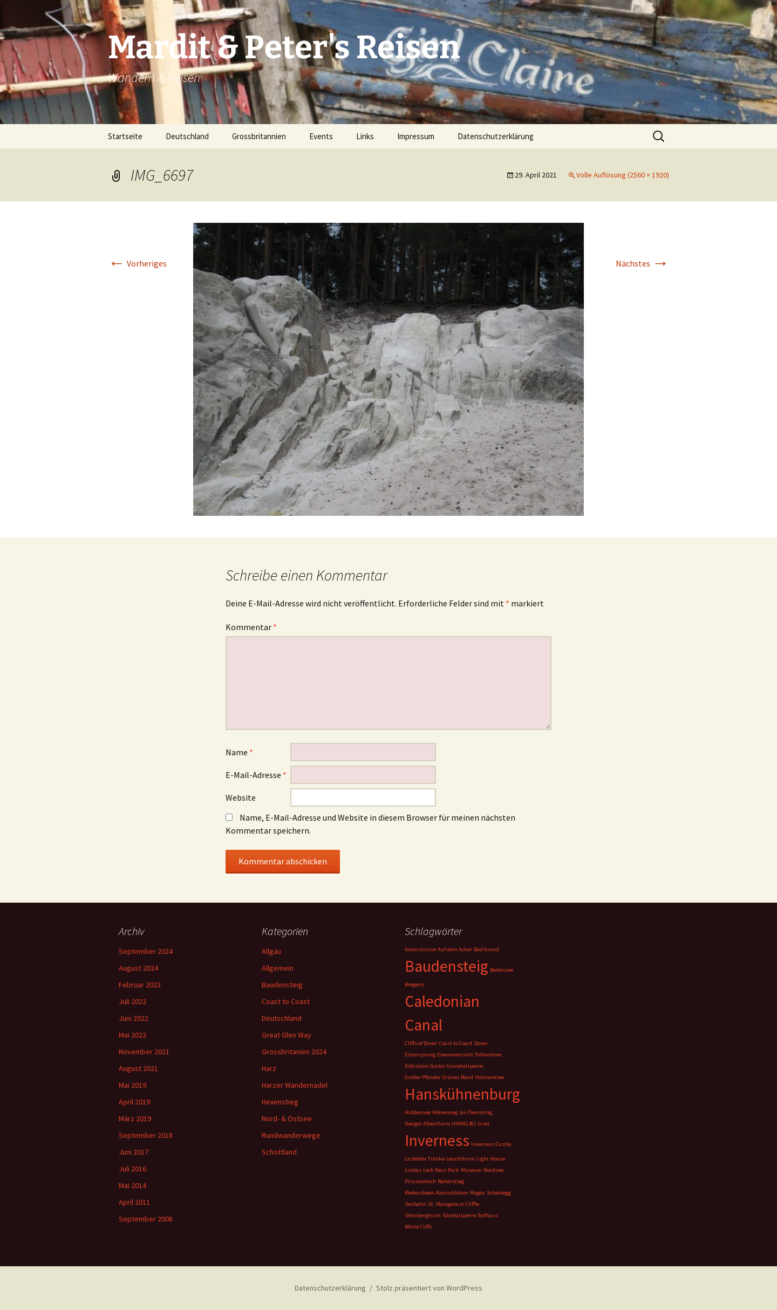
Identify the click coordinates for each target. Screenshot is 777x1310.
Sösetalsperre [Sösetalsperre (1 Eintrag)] (459, 1215)
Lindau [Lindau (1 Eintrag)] (413, 1169)
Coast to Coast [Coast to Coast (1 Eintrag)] (456, 1043)
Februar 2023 (140, 985)
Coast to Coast (286, 1001)
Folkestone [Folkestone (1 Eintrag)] (488, 1054)
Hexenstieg (280, 1102)
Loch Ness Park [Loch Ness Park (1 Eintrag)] (441, 1169)
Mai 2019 (132, 1085)
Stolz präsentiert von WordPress (429, 1288)
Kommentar (251, 627)
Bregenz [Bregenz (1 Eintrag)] (415, 984)
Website (241, 797)
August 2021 (138, 1068)
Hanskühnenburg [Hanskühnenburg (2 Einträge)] (462, 1094)
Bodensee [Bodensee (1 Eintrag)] (501, 969)
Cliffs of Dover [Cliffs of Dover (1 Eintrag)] (421, 1043)
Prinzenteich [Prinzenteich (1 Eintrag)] (420, 1181)
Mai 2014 (132, 1185)
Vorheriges (137, 263)
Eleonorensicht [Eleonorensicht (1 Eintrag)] (455, 1054)
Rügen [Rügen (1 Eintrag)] (477, 1192)
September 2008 (146, 1219)
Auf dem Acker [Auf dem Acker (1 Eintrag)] (455, 949)
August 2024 (138, 968)
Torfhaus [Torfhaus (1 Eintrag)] (488, 1215)
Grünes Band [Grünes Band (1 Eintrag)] (457, 1077)
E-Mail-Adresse (256, 774)
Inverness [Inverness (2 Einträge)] (437, 1140)
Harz (269, 1068)
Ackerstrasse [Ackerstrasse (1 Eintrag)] (420, 949)
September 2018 (146, 1135)
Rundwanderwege (291, 1135)
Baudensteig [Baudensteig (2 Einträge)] (446, 966)
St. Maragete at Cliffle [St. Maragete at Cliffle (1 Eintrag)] (453, 1203)
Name (239, 752)
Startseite (125, 136)
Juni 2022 (133, 1018)
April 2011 (134, 1202)
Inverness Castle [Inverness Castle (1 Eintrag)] (491, 1144)
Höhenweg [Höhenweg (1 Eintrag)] (445, 1112)
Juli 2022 (132, 1001)
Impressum (415, 136)
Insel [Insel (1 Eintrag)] (483, 1123)
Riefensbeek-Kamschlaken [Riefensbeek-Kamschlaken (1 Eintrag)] (436, 1192)
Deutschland (187, 136)
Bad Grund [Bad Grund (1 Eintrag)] (486, 949)
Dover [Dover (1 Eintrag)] (481, 1043)
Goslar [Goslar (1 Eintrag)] (437, 1065)
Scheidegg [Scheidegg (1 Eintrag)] (499, 1192)
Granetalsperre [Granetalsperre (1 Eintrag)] (465, 1065)
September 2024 (146, 951)
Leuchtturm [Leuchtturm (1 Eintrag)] (460, 1158)
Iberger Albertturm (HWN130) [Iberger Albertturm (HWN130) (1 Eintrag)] (440, 1123)
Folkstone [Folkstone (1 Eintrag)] (416, 1065)
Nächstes (642, 263)
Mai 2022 (132, 1035)
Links (365, 136)
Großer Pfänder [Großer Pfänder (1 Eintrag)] (423, 1077)
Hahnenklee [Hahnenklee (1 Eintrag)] (489, 1077)
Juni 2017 (133, 1152)
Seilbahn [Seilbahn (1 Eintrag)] (415, 1203)
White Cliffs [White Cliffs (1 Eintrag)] (418, 1226)
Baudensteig (282, 985)
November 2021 (144, 1051)
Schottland (279, 1152)
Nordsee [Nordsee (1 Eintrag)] (493, 1169)
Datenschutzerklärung (496, 136)
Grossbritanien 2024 (294, 1051)
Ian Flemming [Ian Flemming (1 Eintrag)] (475, 1112)
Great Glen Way (286, 1035)
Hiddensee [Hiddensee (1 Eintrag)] (418, 1112)
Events (321, 136)
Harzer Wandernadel (295, 1085)
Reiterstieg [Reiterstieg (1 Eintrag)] (451, 1181)
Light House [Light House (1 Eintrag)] (490, 1158)
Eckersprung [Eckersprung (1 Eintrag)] (420, 1054)
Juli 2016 (132, 1168)
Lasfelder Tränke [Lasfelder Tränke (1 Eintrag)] (425, 1158)
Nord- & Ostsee (287, 1118)
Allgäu (271, 951)
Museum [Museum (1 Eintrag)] (471, 1169)
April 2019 (134, 1102)
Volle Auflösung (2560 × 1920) (622, 175)
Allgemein (278, 968)
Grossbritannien (259, 136)
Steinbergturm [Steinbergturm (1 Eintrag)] (423, 1215)
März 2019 (135, 1118)
